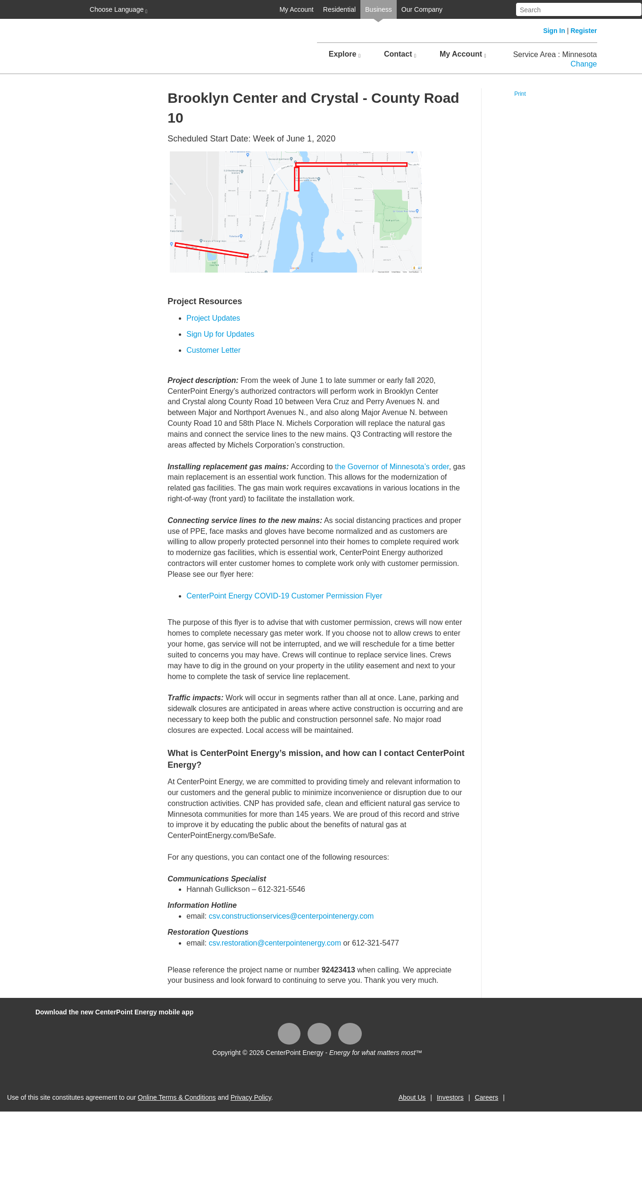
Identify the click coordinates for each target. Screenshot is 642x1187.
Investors (450, 1097)
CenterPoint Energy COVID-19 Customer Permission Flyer (284, 596)
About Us (412, 1097)
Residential (339, 9)
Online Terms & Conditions (177, 1097)
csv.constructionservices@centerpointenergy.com (291, 916)
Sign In (554, 30)
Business (378, 9)
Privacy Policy (251, 1097)
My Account (296, 9)
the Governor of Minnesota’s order (392, 467)
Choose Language (117, 10)
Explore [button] (344, 54)
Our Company (421, 9)
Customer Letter (213, 350)
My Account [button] (463, 54)
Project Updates (213, 318)
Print (520, 94)
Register (583, 30)
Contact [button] (400, 54)
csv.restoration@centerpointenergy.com (274, 943)
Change (583, 64)
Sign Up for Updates (220, 334)
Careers (486, 1097)
